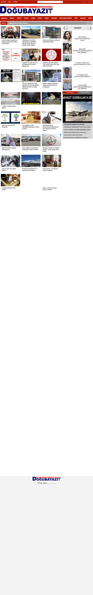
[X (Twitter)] (85, 2)
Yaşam (47, 18)
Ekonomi (54, 18)
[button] (88, 23)
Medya (26, 18)
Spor (76, 18)
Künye (9, 2)
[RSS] (91, 2)
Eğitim (40, 18)
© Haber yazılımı (46, 483)
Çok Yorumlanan (85, 92)
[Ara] (61, 2)
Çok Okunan (70, 92)
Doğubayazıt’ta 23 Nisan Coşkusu (18, 23)
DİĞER (90, 18)
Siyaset (19, 18)
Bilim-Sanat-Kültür (66, 18)
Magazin (83, 18)
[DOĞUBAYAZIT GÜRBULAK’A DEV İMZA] (77, 108)
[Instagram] (88, 2)
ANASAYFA (4, 18)
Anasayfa (3, 2)
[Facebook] (83, 2)
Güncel (12, 18)
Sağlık (33, 18)
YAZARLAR (77, 28)
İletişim (15, 2)
